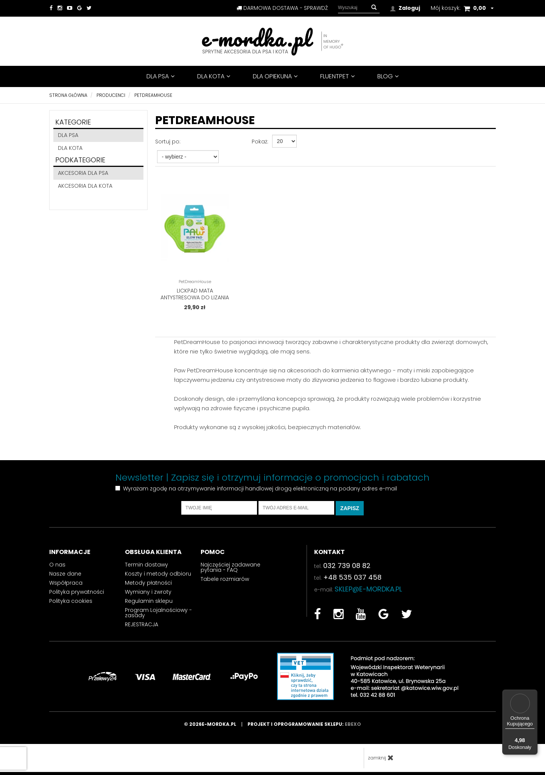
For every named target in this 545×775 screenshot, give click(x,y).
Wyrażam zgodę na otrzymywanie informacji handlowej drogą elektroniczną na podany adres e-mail (260, 491)
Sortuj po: (168, 141)
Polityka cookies (70, 603)
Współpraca (66, 585)
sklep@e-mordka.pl (368, 591)
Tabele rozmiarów (225, 581)
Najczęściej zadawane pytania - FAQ (230, 569)
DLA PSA (160, 76)
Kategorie (73, 122)
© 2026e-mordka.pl (216, 727)
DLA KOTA (213, 76)
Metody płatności (148, 585)
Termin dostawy (146, 567)
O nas (57, 567)
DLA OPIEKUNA (275, 76)
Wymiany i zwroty (148, 594)
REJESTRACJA (141, 627)
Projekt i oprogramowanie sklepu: (304, 727)
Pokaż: (260, 141)
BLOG (388, 76)
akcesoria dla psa (83, 173)
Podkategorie (80, 160)
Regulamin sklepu (149, 603)
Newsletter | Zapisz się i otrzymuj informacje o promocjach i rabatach (272, 480)
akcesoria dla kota (85, 186)
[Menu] (532, 694)
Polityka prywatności (76, 594)
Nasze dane (65, 576)
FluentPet (337, 76)
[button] (374, 7)
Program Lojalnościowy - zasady (158, 615)
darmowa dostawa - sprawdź (282, 8)
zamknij (381, 760)
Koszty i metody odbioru (158, 576)
